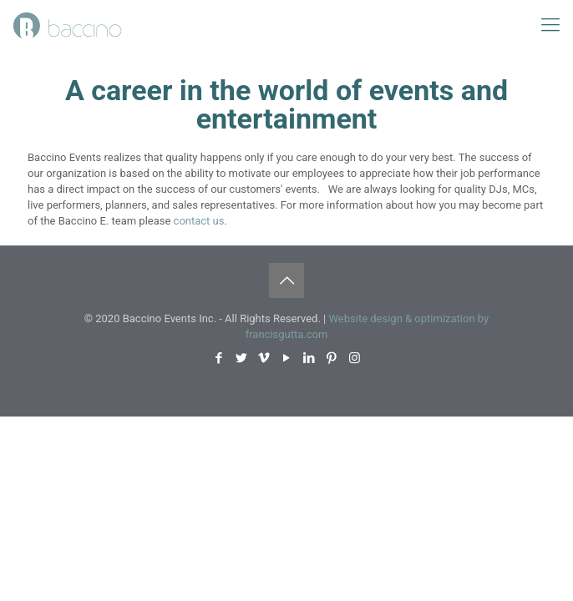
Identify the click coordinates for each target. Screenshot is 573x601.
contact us (199, 221)
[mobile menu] (550, 25)
